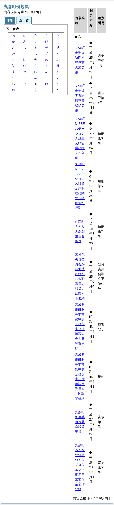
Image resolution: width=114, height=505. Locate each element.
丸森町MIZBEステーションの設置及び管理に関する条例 (80, 138)
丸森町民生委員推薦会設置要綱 (80, 422)
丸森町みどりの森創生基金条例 (80, 231)
